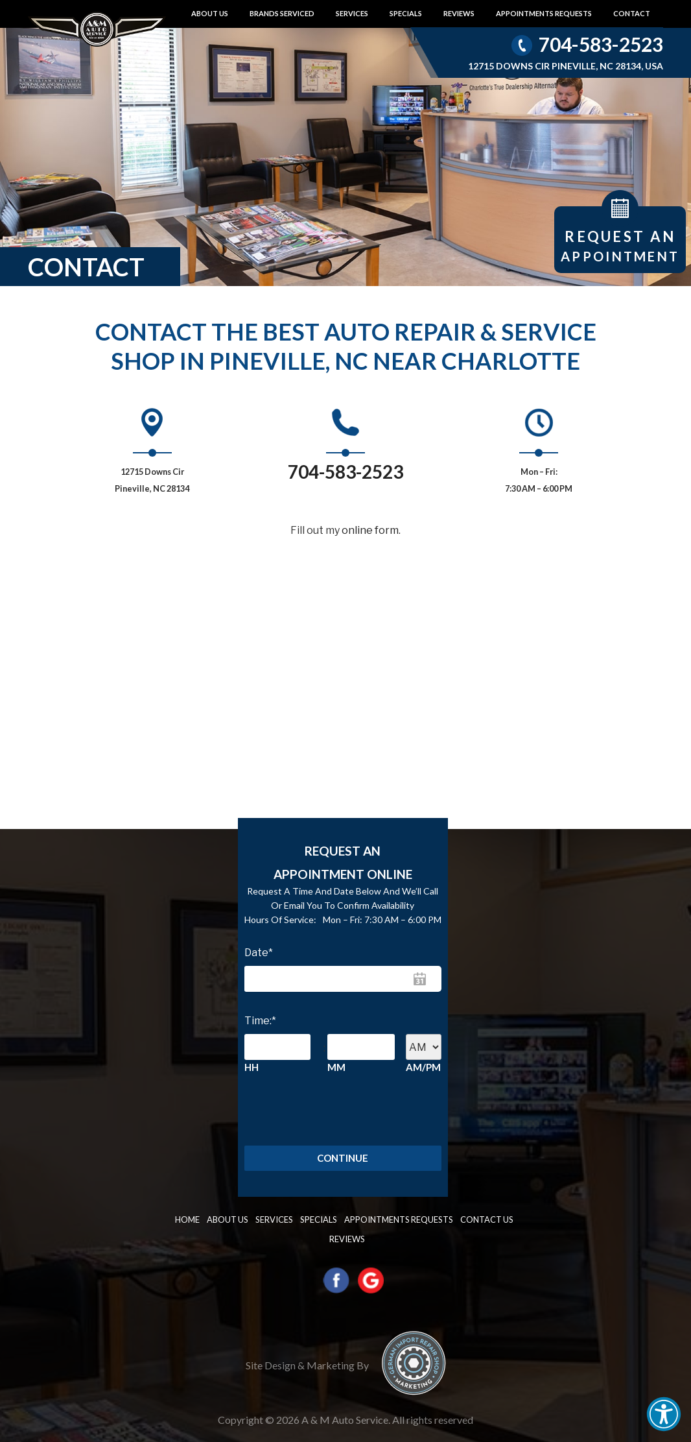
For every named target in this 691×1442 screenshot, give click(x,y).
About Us (209, 13)
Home (182, 1221)
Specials (406, 13)
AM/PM (423, 1067)
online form (370, 530)
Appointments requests (544, 13)
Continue (342, 1159)
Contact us (457, 1221)
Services (352, 13)
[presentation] (303, 1110)
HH (251, 1067)
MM (336, 1067)
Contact (631, 13)
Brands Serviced (282, 13)
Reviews (458, 13)
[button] (663, 1414)
